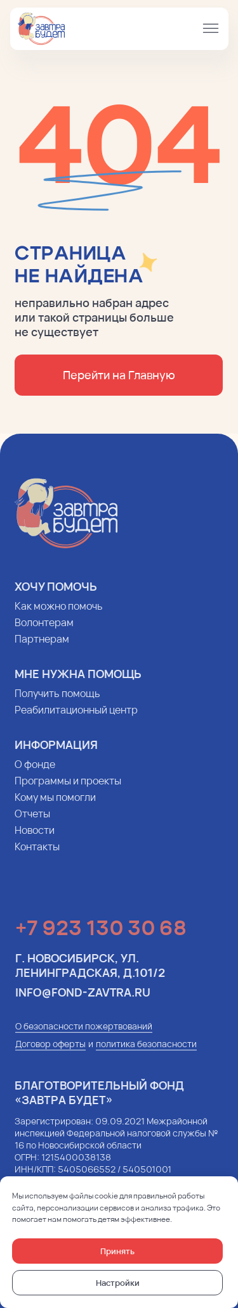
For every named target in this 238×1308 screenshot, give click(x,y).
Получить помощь (55, 702)
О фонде (32, 773)
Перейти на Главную (116, 374)
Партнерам (39, 648)
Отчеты (30, 822)
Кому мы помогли (52, 806)
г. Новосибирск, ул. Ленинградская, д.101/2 (88, 974)
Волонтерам (41, 631)
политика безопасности (144, 1053)
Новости (32, 839)
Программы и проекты (65, 789)
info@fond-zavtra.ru (81, 1001)
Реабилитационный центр (73, 719)
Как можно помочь (56, 615)
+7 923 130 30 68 (99, 936)
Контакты (34, 855)
